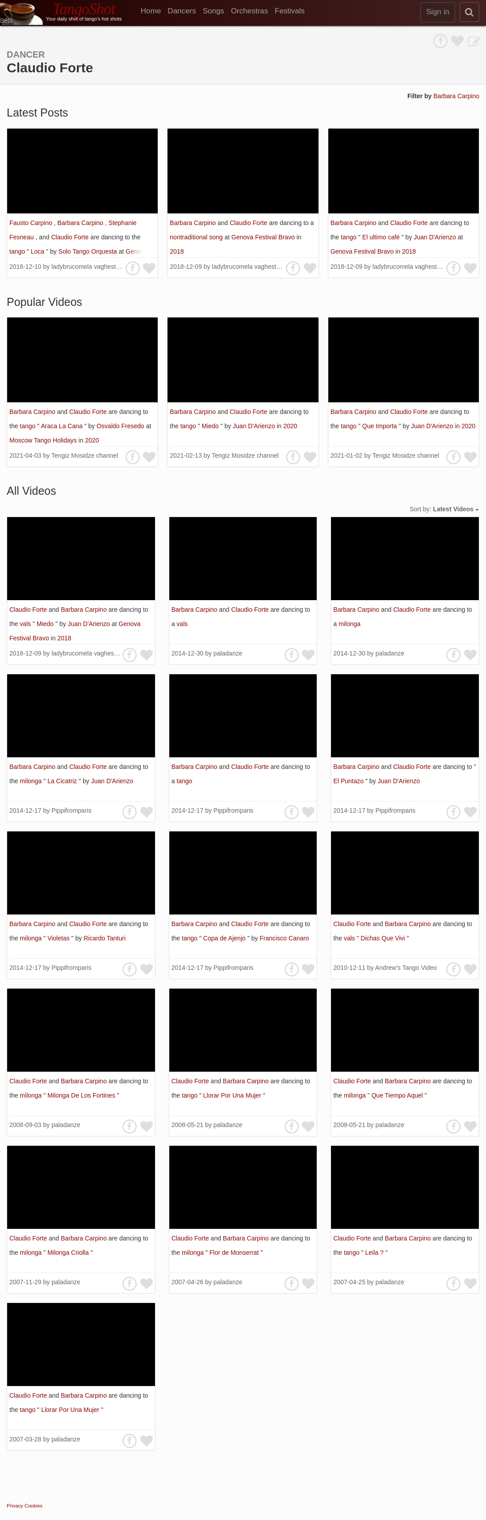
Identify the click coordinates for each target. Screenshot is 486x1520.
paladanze (228, 653)
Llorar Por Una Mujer (233, 1095)
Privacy (15, 1505)
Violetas (59, 938)
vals (26, 623)
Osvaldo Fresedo (121, 426)
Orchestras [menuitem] (249, 11)
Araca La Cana (62, 426)
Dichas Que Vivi (383, 938)
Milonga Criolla (68, 1252)
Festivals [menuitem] (290, 11)
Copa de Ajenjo (225, 938)
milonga (349, 623)
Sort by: (444, 509)
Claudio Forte (70, 237)
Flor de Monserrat (234, 1252)
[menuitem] (154, 11)
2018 (177, 251)
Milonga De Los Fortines (82, 1095)
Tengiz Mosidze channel (84, 455)
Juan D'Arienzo (435, 237)
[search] (469, 12)
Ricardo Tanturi (105, 938)
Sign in (437, 12)
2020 (92, 440)
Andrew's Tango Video (406, 967)
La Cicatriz (63, 781)
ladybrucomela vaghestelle (88, 266)
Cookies (33, 1505)
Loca (38, 251)
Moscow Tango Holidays (44, 440)
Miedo (210, 426)
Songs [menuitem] (213, 11)
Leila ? (375, 1252)
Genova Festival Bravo (264, 237)
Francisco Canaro (284, 938)
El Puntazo (349, 781)
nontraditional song (197, 237)
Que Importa (380, 426)
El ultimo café (382, 237)
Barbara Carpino (456, 96)
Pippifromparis (71, 810)
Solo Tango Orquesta (89, 251)
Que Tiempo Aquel (397, 1095)
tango (18, 251)
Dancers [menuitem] (182, 11)
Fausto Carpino (31, 222)
